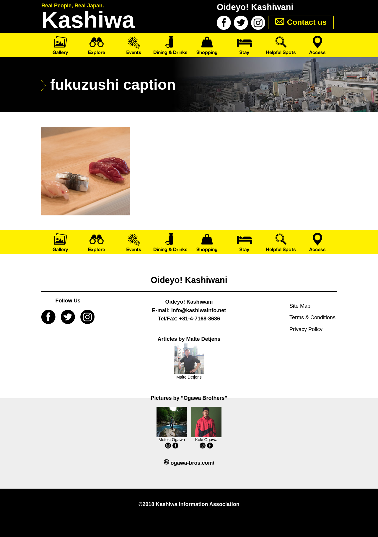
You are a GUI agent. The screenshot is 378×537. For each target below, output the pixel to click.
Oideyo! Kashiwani (189, 280)
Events (133, 45)
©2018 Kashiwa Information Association (189, 504)
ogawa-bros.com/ (192, 463)
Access (318, 45)
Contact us (307, 22)
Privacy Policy (305, 329)
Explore (96, 45)
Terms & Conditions (312, 317)
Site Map (299, 306)
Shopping (207, 45)
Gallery (59, 45)
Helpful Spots (281, 45)
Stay (244, 45)
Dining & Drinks (170, 45)
